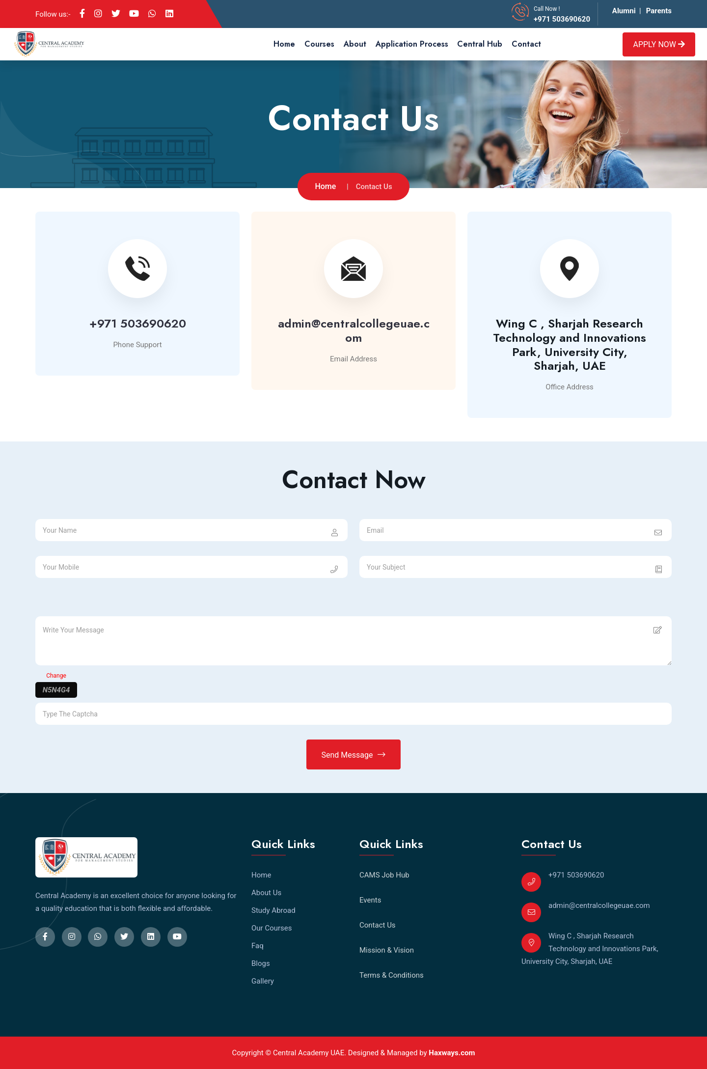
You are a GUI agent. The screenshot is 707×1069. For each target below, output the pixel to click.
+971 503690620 (562, 19)
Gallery (262, 981)
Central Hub (479, 44)
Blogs (260, 963)
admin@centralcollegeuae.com (354, 330)
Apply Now (659, 44)
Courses (319, 44)
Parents (659, 10)
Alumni (624, 10)
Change (56, 675)
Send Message (354, 755)
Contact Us (377, 925)
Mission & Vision (386, 950)
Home (284, 44)
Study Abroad (273, 910)
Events (370, 900)
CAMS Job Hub (384, 875)
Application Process (412, 44)
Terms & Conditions (391, 975)
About (355, 44)
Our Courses (271, 928)
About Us (266, 892)
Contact (526, 44)
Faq (257, 945)
